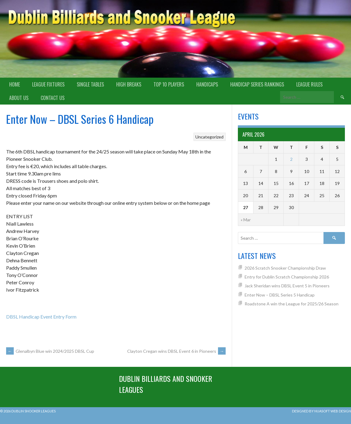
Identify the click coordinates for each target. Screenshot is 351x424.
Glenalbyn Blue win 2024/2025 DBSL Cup (50, 351)
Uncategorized (209, 136)
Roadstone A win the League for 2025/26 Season (291, 303)
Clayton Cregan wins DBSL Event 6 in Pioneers (176, 351)
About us (18, 97)
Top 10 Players (168, 84)
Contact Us (53, 97)
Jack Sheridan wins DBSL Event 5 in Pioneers (287, 285)
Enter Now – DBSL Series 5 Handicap (280, 294)
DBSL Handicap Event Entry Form (41, 316)
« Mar (246, 219)
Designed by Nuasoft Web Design (321, 411)
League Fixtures (48, 84)
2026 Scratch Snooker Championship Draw (285, 268)
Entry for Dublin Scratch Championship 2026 (287, 276)
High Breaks (128, 84)
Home (14, 84)
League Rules (309, 84)
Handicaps (207, 84)
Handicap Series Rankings (257, 84)
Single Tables (90, 84)
